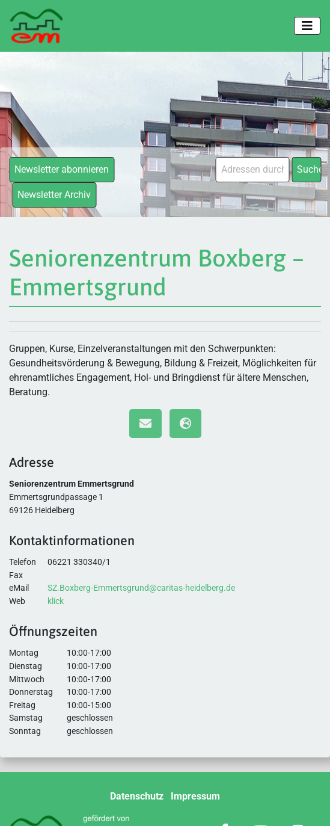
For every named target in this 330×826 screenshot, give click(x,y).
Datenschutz (136, 796)
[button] (21, 804)
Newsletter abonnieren (61, 169)
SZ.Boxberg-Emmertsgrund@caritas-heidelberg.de (141, 588)
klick (55, 601)
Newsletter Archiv (54, 194)
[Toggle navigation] (307, 26)
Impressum (195, 796)
